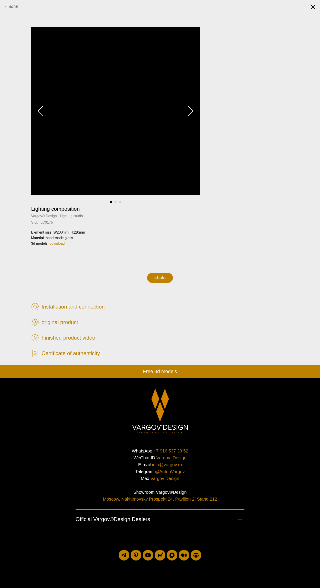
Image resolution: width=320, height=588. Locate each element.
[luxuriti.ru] (196, 555)
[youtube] (148, 555)
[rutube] (160, 555)
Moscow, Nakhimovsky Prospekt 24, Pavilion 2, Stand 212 (160, 499)
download (57, 243)
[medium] (184, 555)
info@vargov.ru (167, 464)
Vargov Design (164, 478)
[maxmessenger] (172, 555)
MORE (13, 6)
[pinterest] (136, 555)
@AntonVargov (170, 471)
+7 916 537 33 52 (171, 450)
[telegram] (124, 555)
